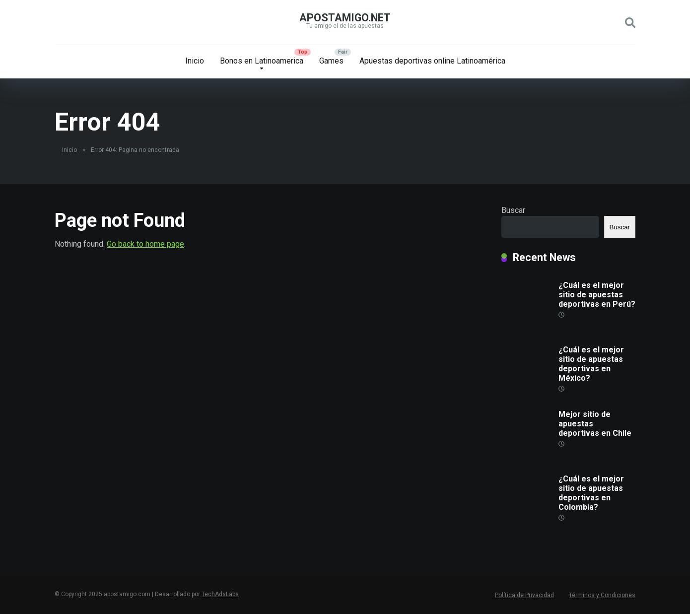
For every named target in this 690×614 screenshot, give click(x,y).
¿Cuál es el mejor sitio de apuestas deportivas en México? (591, 364)
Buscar (513, 210)
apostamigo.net (345, 17)
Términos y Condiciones (602, 595)
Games (331, 61)
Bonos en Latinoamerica (261, 61)
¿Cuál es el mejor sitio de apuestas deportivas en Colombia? (591, 493)
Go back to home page (145, 244)
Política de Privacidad (524, 595)
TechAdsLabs (220, 594)
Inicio (194, 61)
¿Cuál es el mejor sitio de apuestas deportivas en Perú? (596, 294)
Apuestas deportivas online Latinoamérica (432, 61)
